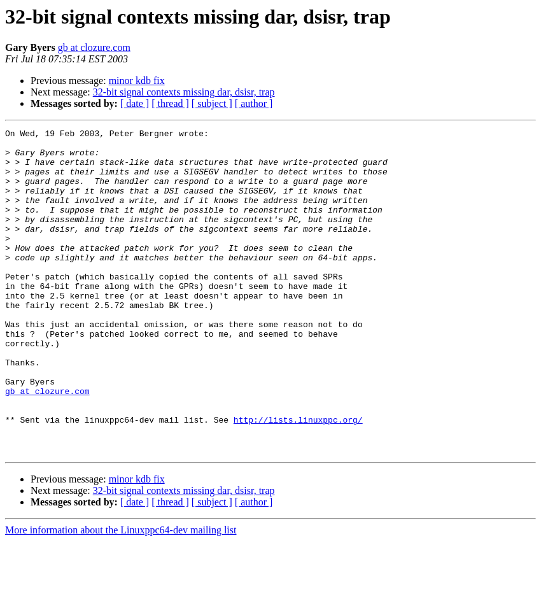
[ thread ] (170, 103)
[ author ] (254, 103)
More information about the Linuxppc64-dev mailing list (120, 594)
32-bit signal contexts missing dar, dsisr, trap (184, 92)
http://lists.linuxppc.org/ (298, 478)
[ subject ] (212, 103)
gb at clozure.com (94, 47)
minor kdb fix (137, 80)
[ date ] (134, 103)
